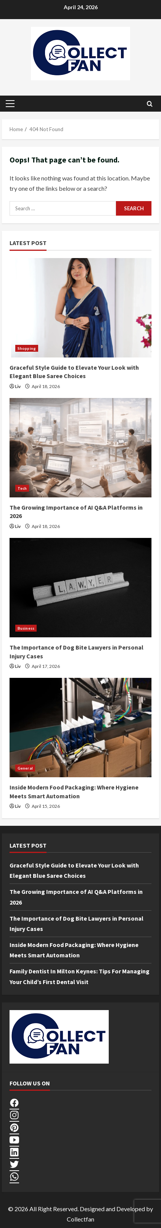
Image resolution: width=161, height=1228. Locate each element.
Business (26, 628)
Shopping (27, 348)
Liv (18, 386)
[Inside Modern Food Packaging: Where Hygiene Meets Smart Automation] (80, 727)
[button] (10, 104)
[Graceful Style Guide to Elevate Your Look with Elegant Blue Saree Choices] (80, 307)
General (25, 768)
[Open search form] (150, 103)
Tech (22, 488)
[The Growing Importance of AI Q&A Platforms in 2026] (80, 447)
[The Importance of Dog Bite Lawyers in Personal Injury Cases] (80, 587)
